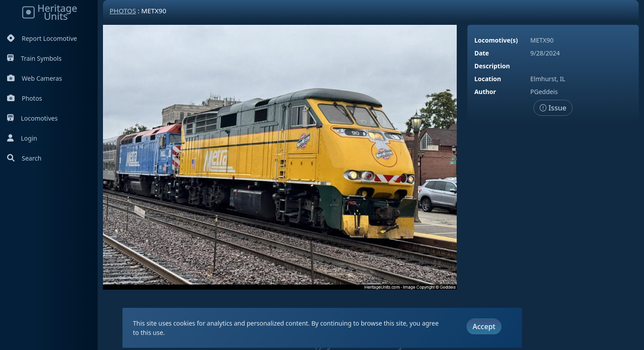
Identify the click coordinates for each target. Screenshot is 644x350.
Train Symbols (34, 58)
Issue (553, 108)
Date (481, 53)
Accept (484, 326)
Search (24, 158)
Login (22, 138)
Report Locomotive (42, 38)
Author (485, 91)
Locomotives (32, 118)
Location (487, 79)
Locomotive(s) (496, 40)
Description (492, 66)
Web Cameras (34, 78)
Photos (24, 98)
